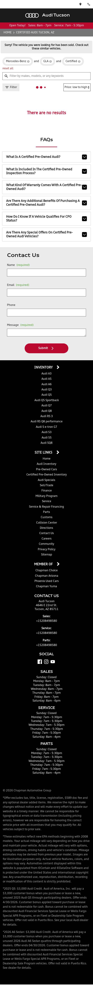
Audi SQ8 (46, 443)
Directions (46, 528)
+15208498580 (46, 621)
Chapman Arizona (46, 576)
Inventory (43, 367)
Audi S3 (47, 432)
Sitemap (46, 554)
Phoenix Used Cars (46, 581)
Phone (11, 305)
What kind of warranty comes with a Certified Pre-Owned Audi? (46, 187)
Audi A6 (46, 384)
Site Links (44, 452)
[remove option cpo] (73, 61)
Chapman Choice (46, 570)
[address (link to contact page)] (80, 4)
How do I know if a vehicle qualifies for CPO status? (46, 218)
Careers (47, 538)
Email (18, 285)
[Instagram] (46, 662)
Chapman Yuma (46, 586)
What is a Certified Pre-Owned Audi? (46, 157)
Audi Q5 (46, 395)
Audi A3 (46, 373)
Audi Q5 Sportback (46, 400)
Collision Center (46, 522)
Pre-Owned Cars (46, 469)
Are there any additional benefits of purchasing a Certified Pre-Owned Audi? (46, 202)
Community (46, 544)
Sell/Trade (46, 485)
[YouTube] (53, 662)
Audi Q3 (46, 389)
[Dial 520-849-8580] (89, 4)
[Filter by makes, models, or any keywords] (46, 76)
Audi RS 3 (46, 416)
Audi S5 (47, 437)
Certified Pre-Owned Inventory (46, 474)
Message (20, 325)
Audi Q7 (46, 405)
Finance (46, 490)
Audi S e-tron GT (46, 427)
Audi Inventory (46, 464)
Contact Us (46, 533)
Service (46, 501)
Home (7, 32)
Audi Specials (46, 480)
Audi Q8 (46, 411)
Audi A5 (46, 379)
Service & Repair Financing (46, 506)
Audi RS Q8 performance (47, 421)
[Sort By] (77, 87)
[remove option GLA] (47, 61)
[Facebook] (40, 662)
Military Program (46, 496)
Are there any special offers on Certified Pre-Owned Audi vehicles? (46, 234)
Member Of (43, 564)
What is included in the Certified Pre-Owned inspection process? (46, 171)
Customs (46, 517)
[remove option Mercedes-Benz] (17, 61)
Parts (46, 512)
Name (18, 265)
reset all (7, 68)
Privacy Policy (46, 549)
